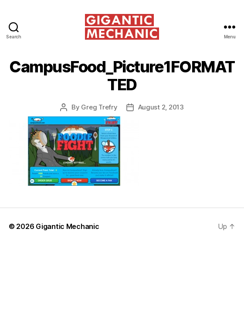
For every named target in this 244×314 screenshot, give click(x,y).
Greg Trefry (99, 107)
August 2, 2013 (161, 107)
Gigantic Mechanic (67, 226)
